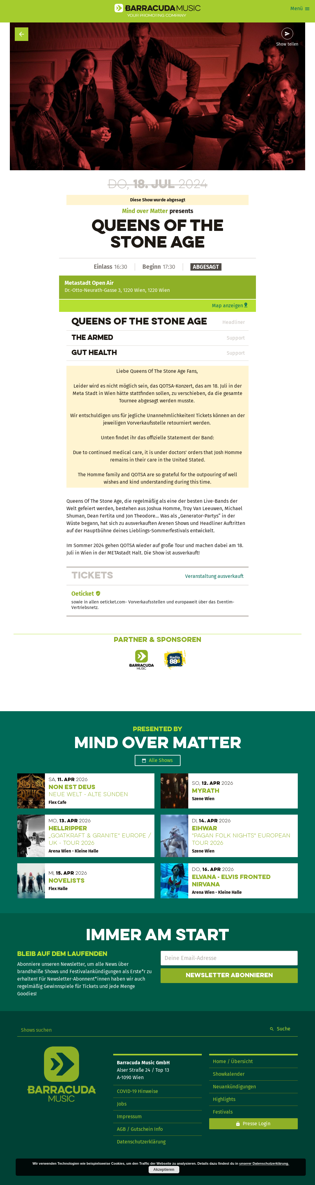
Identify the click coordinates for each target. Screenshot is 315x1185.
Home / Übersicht (233, 1061)
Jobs (121, 1104)
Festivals (223, 1112)
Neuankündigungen (234, 1087)
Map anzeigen (227, 305)
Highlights (224, 1099)
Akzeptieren (164, 1169)
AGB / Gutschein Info (140, 1129)
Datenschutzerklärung (141, 1142)
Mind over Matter (145, 211)
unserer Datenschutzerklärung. (264, 1163)
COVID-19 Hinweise (137, 1091)
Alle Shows (161, 760)
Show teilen (287, 44)
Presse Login (256, 1124)
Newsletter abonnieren (229, 975)
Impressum (129, 1116)
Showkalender (229, 1074)
